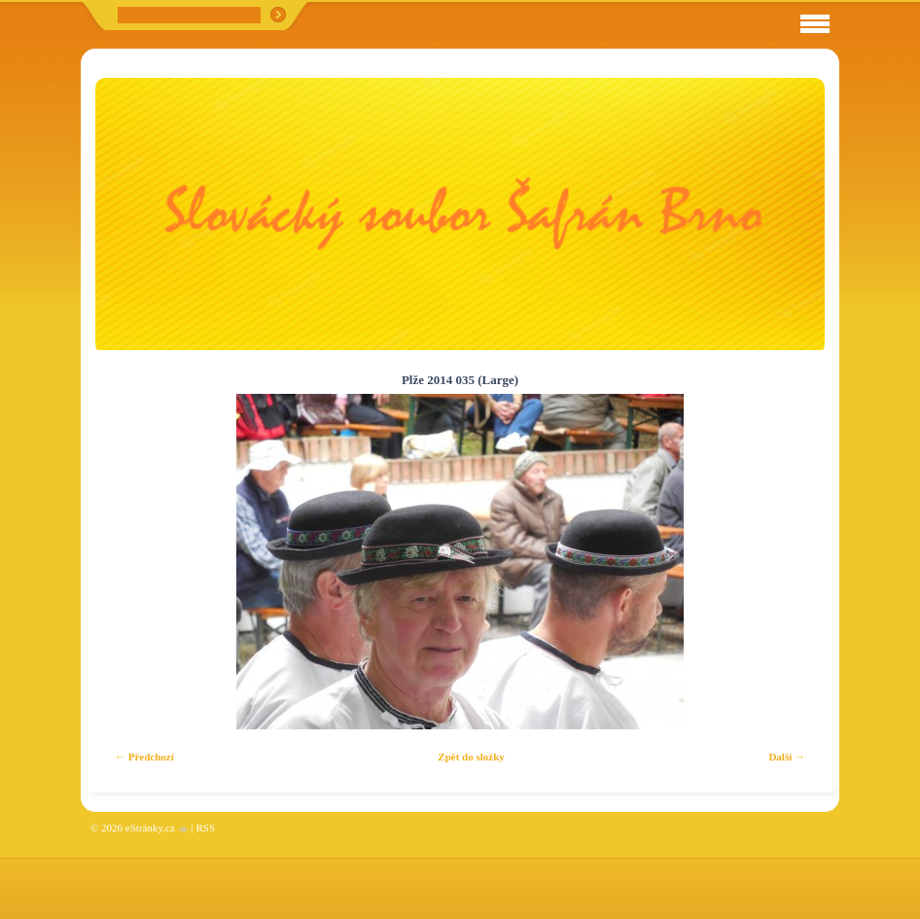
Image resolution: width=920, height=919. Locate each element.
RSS (205, 827)
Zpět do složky (471, 756)
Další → (786, 756)
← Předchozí (144, 756)
